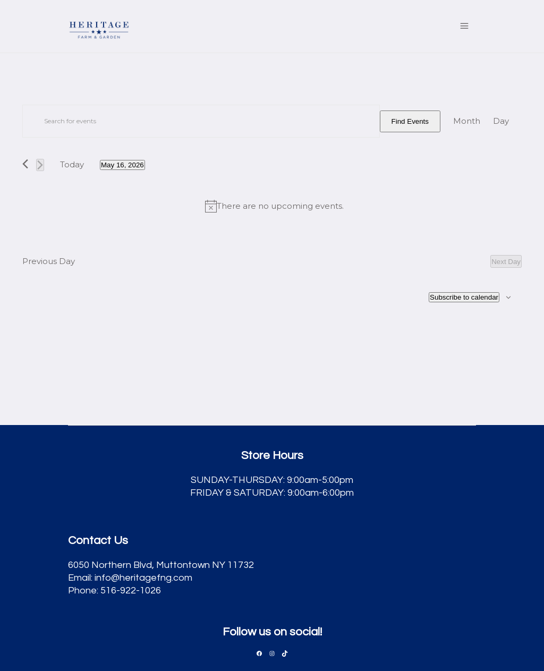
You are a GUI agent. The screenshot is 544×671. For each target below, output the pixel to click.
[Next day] (40, 165)
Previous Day (48, 261)
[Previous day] (25, 164)
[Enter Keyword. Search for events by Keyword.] (201, 121)
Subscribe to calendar (464, 297)
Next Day (506, 262)
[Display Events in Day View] (501, 121)
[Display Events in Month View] (466, 121)
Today (72, 164)
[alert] (274, 206)
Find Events (410, 121)
